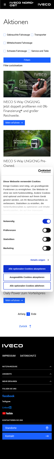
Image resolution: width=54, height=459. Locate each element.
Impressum (9, 355)
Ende (33, 314)
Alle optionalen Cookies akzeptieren (27, 269)
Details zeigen (38, 260)
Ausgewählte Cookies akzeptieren (27, 277)
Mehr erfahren (12, 122)
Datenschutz (28, 355)
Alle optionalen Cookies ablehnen (27, 285)
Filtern (27, 60)
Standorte (11, 427)
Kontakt (9, 436)
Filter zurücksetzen (12, 65)
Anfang (21, 314)
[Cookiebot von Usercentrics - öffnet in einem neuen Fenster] (38, 171)
